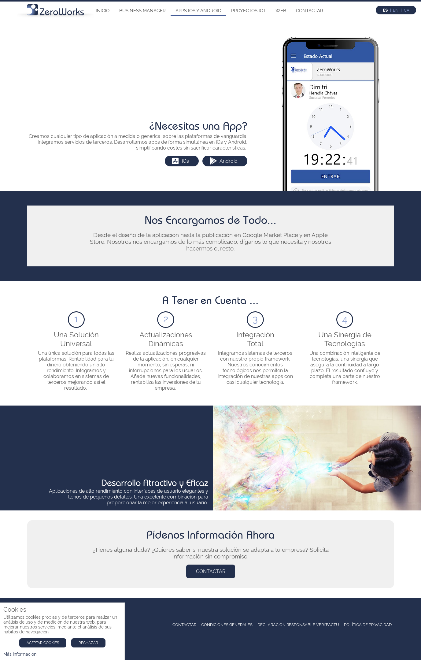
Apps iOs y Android (198, 10)
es (385, 10)
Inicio (102, 10)
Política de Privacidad (368, 624)
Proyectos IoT (248, 10)
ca (406, 10)
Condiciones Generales (227, 624)
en (395, 10)
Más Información (19, 654)
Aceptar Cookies (43, 643)
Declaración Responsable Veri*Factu (298, 624)
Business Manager (142, 10)
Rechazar (88, 643)
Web (280, 10)
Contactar (309, 10)
